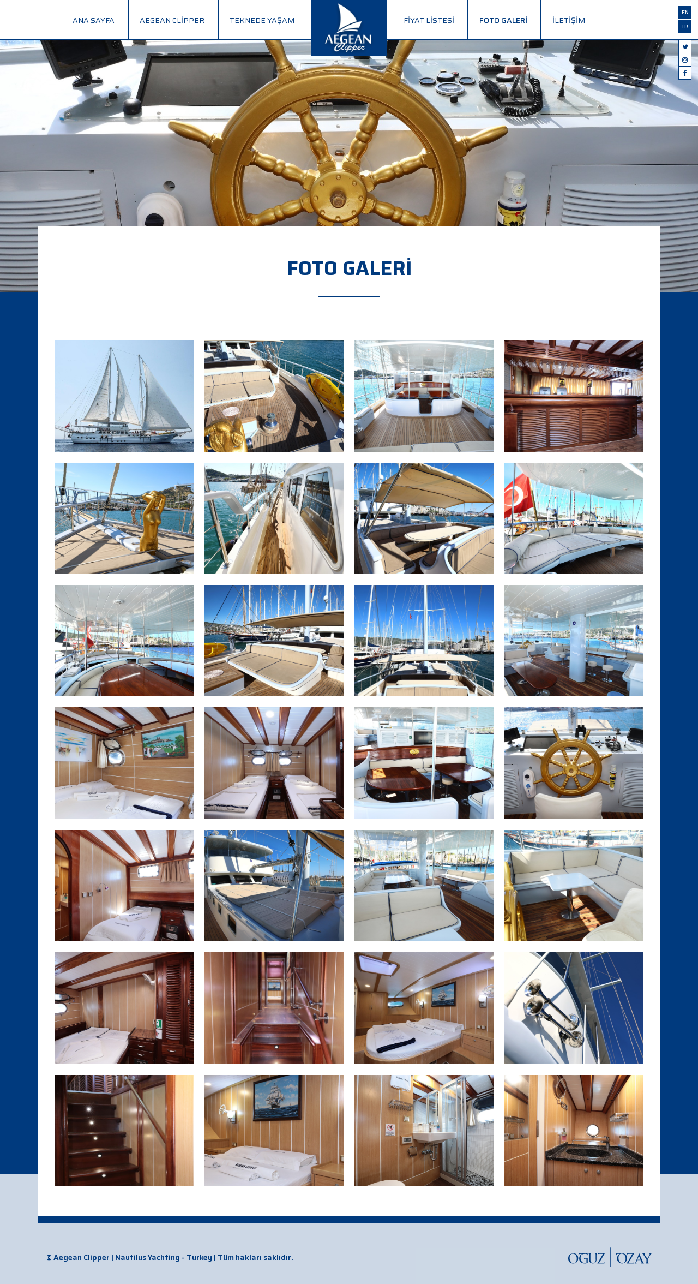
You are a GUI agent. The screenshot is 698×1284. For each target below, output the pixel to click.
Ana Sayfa (94, 20)
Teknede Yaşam (262, 20)
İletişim (568, 20)
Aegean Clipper (172, 20)
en (685, 12)
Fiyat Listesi (429, 20)
